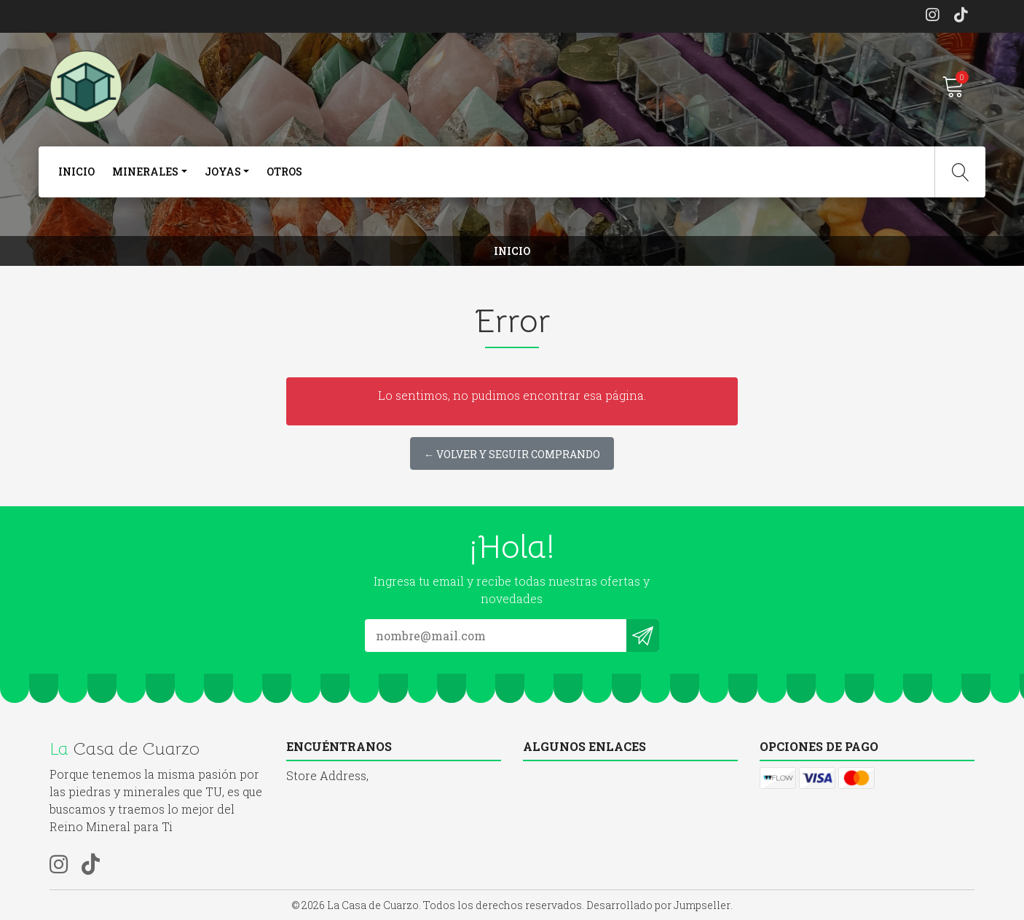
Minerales (145, 171)
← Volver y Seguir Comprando (512, 454)
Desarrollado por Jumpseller (658, 905)
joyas (223, 171)
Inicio (76, 171)
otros (284, 171)
